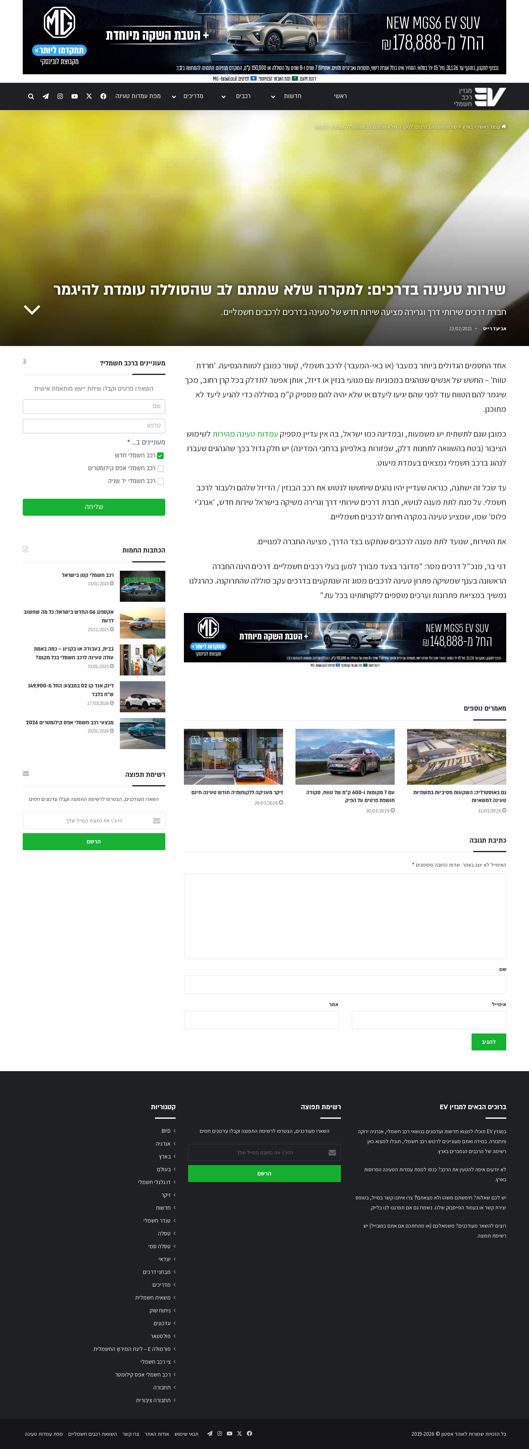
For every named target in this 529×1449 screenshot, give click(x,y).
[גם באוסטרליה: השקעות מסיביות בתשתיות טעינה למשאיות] (456, 757)
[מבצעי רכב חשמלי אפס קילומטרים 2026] (142, 733)
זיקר (166, 1195)
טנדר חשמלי (157, 1220)
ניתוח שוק (160, 1310)
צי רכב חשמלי (156, 1361)
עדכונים (162, 1323)
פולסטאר (160, 1336)
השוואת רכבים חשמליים (92, 1433)
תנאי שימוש (186, 1433)
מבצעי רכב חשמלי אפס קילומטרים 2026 (70, 722)
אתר (333, 1004)
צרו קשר (130, 1433)
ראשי (340, 96)
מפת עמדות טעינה (138, 96)
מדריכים (193, 96)
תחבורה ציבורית (153, 1400)
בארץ (467, 126)
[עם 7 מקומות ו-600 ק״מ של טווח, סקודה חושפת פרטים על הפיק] (345, 757)
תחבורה (162, 1387)
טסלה (164, 1233)
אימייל (499, 1004)
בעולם (164, 1169)
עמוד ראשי (492, 126)
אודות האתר (157, 1433)
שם (502, 969)
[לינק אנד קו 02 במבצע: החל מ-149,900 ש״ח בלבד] (142, 696)
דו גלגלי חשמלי (154, 1182)
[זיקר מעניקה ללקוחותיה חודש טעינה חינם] (233, 757)
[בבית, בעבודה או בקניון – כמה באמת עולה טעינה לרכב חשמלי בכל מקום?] (142, 659)
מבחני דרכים (157, 1272)
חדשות (292, 96)
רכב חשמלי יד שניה (136, 481)
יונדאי (165, 1259)
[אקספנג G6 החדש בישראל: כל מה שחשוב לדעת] (142, 623)
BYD (166, 1130)
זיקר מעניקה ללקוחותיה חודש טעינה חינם (237, 792)
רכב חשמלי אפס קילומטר (143, 1374)
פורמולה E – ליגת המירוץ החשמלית (132, 1349)
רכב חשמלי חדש (139, 455)
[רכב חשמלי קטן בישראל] (142, 586)
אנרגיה (163, 1143)
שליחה (94, 507)
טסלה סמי (159, 1246)
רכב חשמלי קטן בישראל (88, 575)
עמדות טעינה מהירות (245, 433)
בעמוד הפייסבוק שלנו (456, 1207)
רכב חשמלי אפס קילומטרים (126, 468)
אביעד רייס (494, 328)
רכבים (243, 96)
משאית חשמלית (153, 1297)
